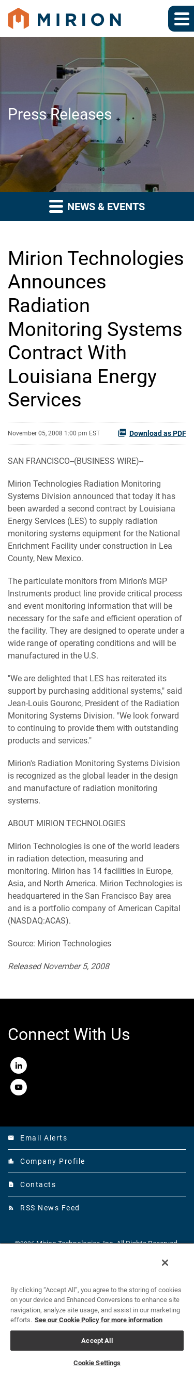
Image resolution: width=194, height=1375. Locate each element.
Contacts (32, 1184)
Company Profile (46, 1161)
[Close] (165, 1262)
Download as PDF (151, 432)
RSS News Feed (44, 1208)
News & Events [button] (97, 206)
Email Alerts (37, 1138)
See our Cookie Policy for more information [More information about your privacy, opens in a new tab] (98, 1320)
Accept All (96, 1340)
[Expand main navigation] (181, 19)
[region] (97, 1308)
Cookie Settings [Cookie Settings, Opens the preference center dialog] (97, 1363)
